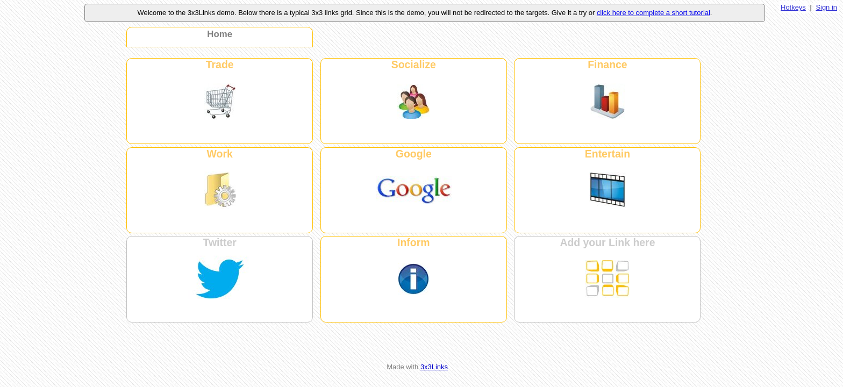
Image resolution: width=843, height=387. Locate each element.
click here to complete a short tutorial (653, 13)
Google (414, 154)
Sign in (826, 7)
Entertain (607, 154)
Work (220, 154)
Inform (413, 242)
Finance (607, 64)
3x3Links (434, 367)
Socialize (413, 64)
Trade (220, 64)
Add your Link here (607, 242)
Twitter (220, 242)
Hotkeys (793, 7)
